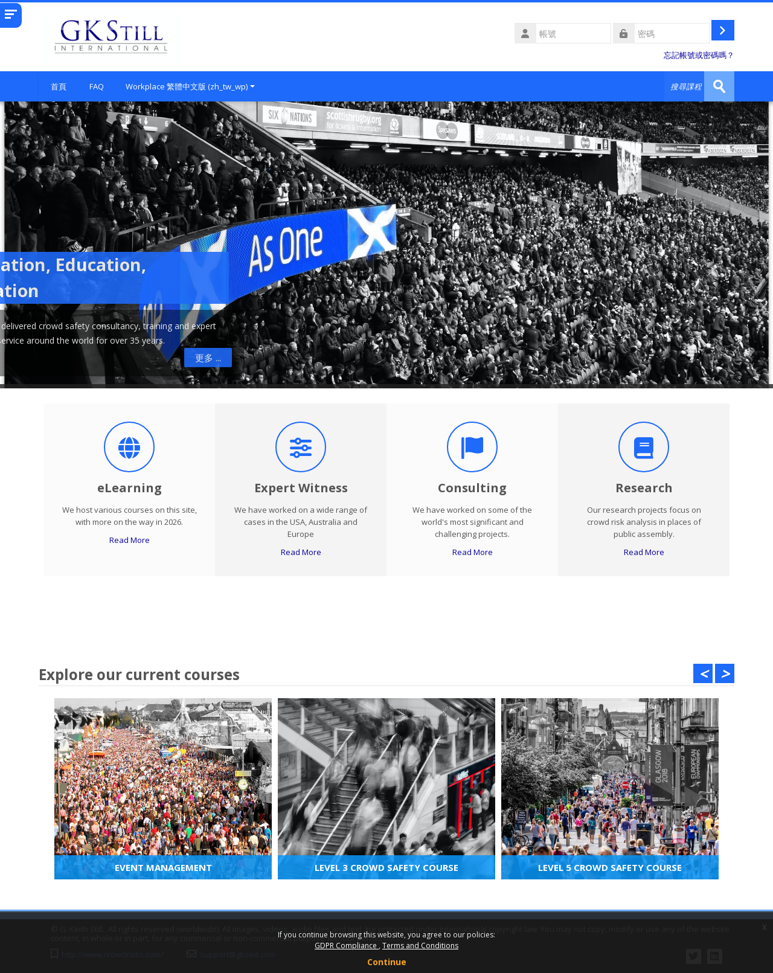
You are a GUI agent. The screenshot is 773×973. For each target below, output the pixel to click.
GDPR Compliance (347, 945)
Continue (386, 962)
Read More (129, 540)
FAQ (96, 86)
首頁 (58, 86)
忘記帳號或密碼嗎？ (699, 55)
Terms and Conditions (420, 945)
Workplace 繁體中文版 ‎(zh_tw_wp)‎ (190, 86)
